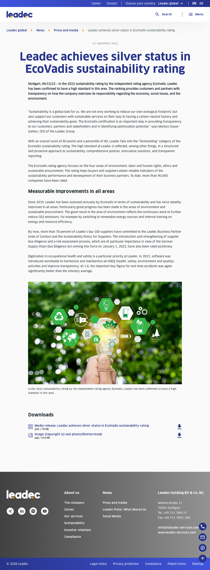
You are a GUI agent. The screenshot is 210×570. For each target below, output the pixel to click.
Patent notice (177, 563)
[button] (155, 3)
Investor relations (77, 530)
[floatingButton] (203, 526)
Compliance (72, 536)
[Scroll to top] (203, 558)
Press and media (66, 30)
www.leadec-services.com (177, 532)
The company (74, 502)
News (40, 30)
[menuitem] (96, 3)
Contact (112, 3)
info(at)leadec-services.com (178, 527)
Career (96, 3)
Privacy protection (126, 563)
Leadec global (17, 30)
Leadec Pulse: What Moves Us (124, 509)
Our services (73, 516)
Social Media (112, 516)
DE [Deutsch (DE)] (201, 3)
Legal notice (98, 563)
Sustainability (74, 523)
